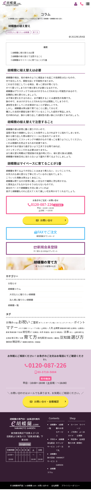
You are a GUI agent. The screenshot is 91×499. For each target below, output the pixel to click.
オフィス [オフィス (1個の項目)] (42, 323)
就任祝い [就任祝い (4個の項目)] (27, 332)
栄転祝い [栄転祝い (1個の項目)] (60, 332)
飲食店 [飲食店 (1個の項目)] (37, 342)
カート (73, 424)
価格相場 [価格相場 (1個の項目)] (63, 328)
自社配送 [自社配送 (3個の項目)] (42, 337)
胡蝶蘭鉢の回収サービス (51, 457)
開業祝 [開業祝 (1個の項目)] (25, 342)
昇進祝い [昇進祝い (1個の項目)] (47, 332)
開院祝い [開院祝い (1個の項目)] (31, 342)
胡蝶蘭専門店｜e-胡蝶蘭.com (24, 485)
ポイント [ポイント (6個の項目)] (79, 322)
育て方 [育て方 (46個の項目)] (30, 336)
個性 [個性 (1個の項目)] (68, 328)
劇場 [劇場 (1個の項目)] (7, 332)
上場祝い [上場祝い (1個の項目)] (44, 328)
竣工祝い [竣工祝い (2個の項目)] (15, 337)
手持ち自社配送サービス (51, 443)
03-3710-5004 (45, 372)
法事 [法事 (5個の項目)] (66, 332)
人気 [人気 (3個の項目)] (50, 328)
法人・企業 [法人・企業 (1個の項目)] (73, 332)
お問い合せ (44, 220)
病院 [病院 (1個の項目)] (80, 332)
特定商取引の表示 (72, 443)
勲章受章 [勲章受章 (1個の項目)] (13, 332)
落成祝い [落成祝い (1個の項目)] (50, 338)
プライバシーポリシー (70, 485)
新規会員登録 (45, 248)
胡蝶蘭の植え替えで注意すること (26, 56)
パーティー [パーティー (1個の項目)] (69, 323)
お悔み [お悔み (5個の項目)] (10, 322)
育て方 (35, 32)
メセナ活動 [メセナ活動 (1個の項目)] (22, 328)
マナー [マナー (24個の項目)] (12, 327)
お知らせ (12, 283)
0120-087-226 (45, 207)
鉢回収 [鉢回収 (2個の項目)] (9, 341)
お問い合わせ (43, 485)
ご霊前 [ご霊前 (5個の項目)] (34, 322)
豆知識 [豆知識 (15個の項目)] (65, 337)
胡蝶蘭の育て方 (45, 264)
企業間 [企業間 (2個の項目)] (56, 328)
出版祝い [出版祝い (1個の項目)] (81, 328)
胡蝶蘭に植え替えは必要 (22, 52)
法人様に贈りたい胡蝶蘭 (21, 299)
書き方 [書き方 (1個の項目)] (53, 332)
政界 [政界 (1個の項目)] (41, 332)
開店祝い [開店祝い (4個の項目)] (17, 341)
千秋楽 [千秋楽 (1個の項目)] (19, 332)
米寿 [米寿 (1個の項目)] (21, 338)
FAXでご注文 (45, 233)
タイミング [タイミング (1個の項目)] (60, 323)
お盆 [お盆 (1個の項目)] (16, 323)
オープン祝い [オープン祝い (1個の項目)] (51, 323)
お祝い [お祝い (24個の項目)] (24, 321)
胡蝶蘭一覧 (13, 305)
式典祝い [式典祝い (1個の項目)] (36, 332)
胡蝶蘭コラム (14, 288)
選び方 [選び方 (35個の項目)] (77, 337)
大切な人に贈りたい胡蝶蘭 (18, 32)
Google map (24, 444)
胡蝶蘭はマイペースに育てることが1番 (29, 60)
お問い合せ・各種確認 (44, 401)
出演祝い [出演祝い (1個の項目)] (74, 328)
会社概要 (55, 485)
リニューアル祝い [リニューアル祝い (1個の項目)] (34, 328)
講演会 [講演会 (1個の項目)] (56, 338)
